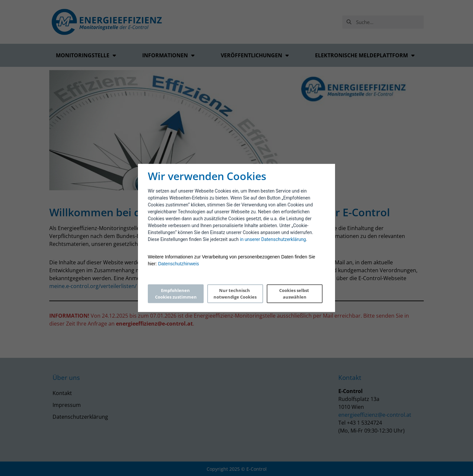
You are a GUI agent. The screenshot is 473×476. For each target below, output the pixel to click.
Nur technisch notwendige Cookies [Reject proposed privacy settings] (235, 293)
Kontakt (62, 393)
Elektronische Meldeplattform (365, 55)
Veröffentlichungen (255, 55)
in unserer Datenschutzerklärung (273, 239)
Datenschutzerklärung (80, 416)
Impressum (67, 405)
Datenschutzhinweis (178, 263)
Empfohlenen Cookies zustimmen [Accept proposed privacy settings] (176, 293)
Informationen (168, 55)
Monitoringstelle (86, 55)
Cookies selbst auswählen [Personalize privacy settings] (294, 293)
